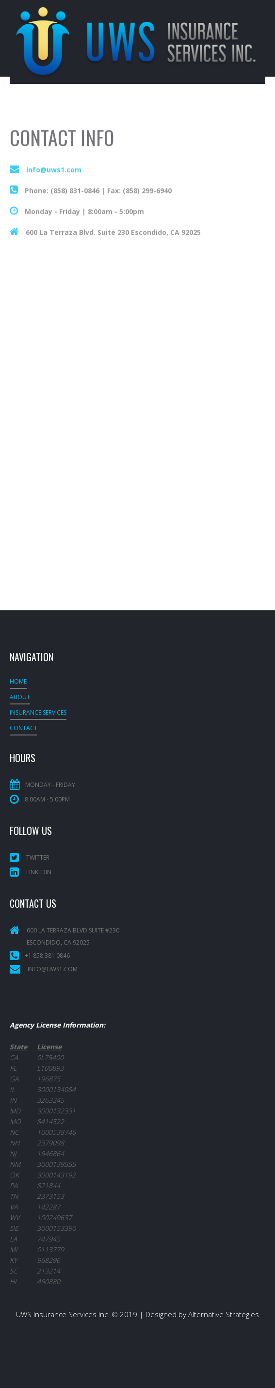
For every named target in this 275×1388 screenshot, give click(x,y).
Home (18, 681)
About (20, 697)
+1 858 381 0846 (47, 955)
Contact (23, 728)
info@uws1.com (53, 178)
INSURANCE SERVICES (38, 712)
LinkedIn (30, 872)
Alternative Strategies (223, 1314)
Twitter (29, 857)
